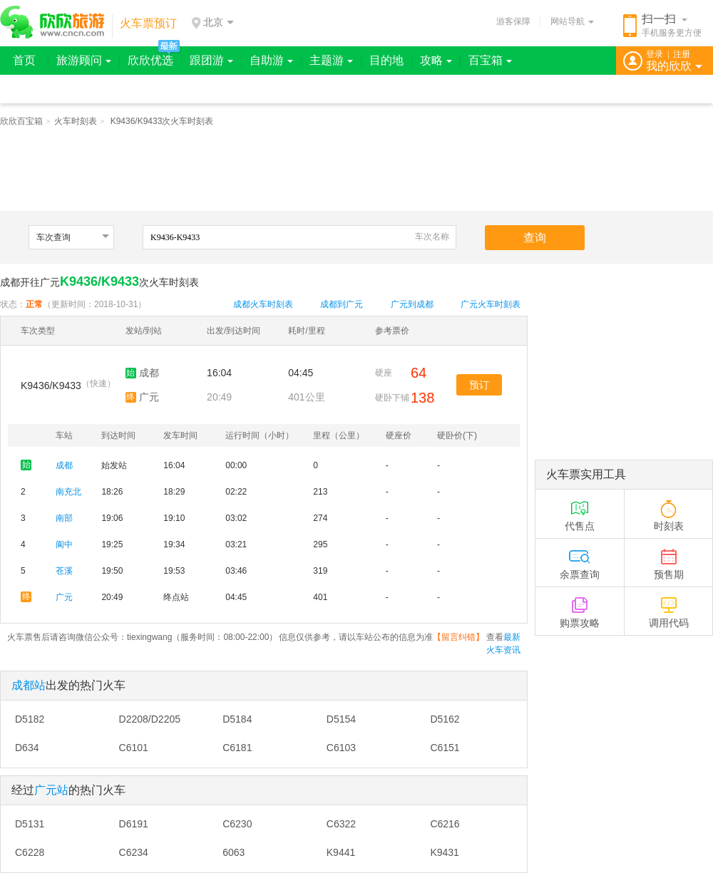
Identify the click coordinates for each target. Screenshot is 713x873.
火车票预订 (148, 23)
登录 (654, 54)
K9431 (444, 852)
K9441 (341, 852)
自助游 (271, 60)
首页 (24, 60)
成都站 (28, 685)
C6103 (341, 747)
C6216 (444, 824)
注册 (681, 54)
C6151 (444, 747)
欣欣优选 (150, 60)
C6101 (133, 747)
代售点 (579, 511)
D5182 (29, 719)
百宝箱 (490, 60)
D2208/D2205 (149, 719)
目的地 (386, 60)
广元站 (51, 790)
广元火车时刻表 (490, 304)
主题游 (331, 60)
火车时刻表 (75, 121)
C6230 (237, 824)
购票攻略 (579, 608)
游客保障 (513, 21)
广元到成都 (412, 304)
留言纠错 (458, 637)
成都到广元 (341, 304)
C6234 (133, 852)
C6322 (341, 824)
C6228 (29, 852)
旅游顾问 (83, 60)
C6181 (237, 747)
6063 (233, 852)
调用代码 (668, 608)
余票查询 (579, 559)
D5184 (237, 719)
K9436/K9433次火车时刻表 (162, 121)
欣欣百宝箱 (21, 121)
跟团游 (211, 60)
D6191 (133, 824)
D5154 (341, 719)
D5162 (444, 719)
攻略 (436, 60)
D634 (27, 747)
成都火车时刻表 (263, 304)
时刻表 (668, 511)
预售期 (668, 559)
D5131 (29, 824)
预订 (479, 385)
